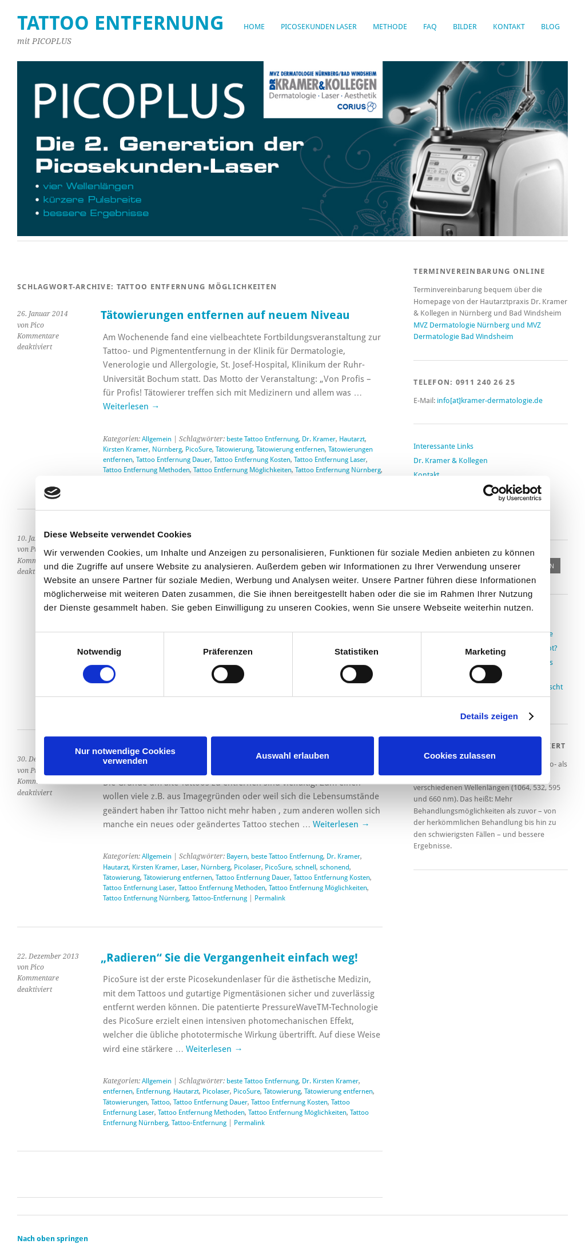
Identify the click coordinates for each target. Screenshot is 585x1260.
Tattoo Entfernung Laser (330, 460)
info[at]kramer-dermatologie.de (490, 400)
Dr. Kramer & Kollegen (450, 460)
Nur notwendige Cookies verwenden (125, 755)
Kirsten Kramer (126, 449)
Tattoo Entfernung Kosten (252, 460)
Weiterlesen (131, 406)
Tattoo (160, 1102)
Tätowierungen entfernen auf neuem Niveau (225, 315)
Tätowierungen (125, 1102)
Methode (390, 26)
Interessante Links (443, 446)
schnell (305, 867)
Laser (189, 867)
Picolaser (247, 867)
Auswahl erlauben (292, 755)
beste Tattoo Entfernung (262, 439)
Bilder (465, 26)
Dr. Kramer (319, 439)
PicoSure (198, 449)
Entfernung (153, 1091)
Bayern (237, 856)
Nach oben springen (52, 1238)
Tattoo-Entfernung (219, 898)
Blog (550, 26)
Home (254, 26)
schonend (334, 867)
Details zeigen (489, 716)
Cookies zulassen (460, 755)
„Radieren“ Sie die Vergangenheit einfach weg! (229, 957)
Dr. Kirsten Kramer (330, 1081)
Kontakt (509, 26)
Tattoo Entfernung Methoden (146, 470)
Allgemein (157, 439)
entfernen (118, 1091)
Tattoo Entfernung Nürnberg (338, 470)
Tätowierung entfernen (290, 449)
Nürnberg (167, 449)
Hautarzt (352, 439)
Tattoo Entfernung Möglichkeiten (242, 470)
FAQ (430, 26)
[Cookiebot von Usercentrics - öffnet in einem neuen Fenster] (491, 492)
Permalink (269, 898)
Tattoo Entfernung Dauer (173, 460)
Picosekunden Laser (319, 26)
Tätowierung (234, 449)
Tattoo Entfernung (120, 23)
